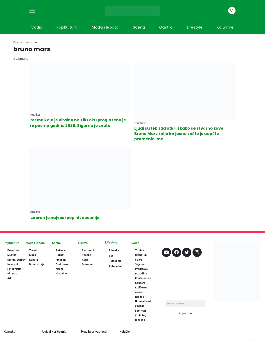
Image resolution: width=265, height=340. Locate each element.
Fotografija (14, 268)
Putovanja (115, 260)
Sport (138, 259)
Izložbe (139, 296)
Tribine (139, 250)
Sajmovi (140, 264)
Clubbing (140, 315)
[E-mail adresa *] (185, 303)
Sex (111, 255)
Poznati (61, 254)
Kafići (85, 259)
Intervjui (12, 264)
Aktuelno (61, 273)
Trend (33, 250)
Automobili (116, 266)
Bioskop (140, 319)
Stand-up (141, 254)
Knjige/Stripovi (16, 259)
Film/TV (12, 273)
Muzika (11, 254)
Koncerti (140, 282)
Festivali (140, 310)
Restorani (88, 250)
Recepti (87, 254)
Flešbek (61, 259)
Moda (32, 254)
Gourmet (87, 264)
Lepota (33, 259)
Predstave (141, 268)
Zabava (60, 250)
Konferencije (143, 278)
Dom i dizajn (37, 264)
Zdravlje (114, 250)
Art (9, 278)
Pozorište (13, 250)
